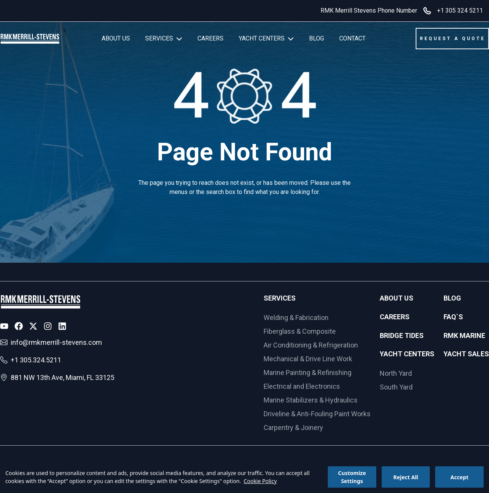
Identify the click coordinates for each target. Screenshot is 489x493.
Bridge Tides (402, 335)
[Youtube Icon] (4, 326)
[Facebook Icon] (19, 326)
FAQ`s (453, 317)
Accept (459, 477)
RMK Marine (464, 335)
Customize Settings (352, 477)
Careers (395, 317)
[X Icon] (33, 326)
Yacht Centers (407, 354)
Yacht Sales (466, 354)
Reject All (405, 477)
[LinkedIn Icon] (62, 326)
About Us (396, 298)
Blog (452, 298)
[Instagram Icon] (48, 326)
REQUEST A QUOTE (452, 38)
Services (280, 298)
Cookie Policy (260, 481)
